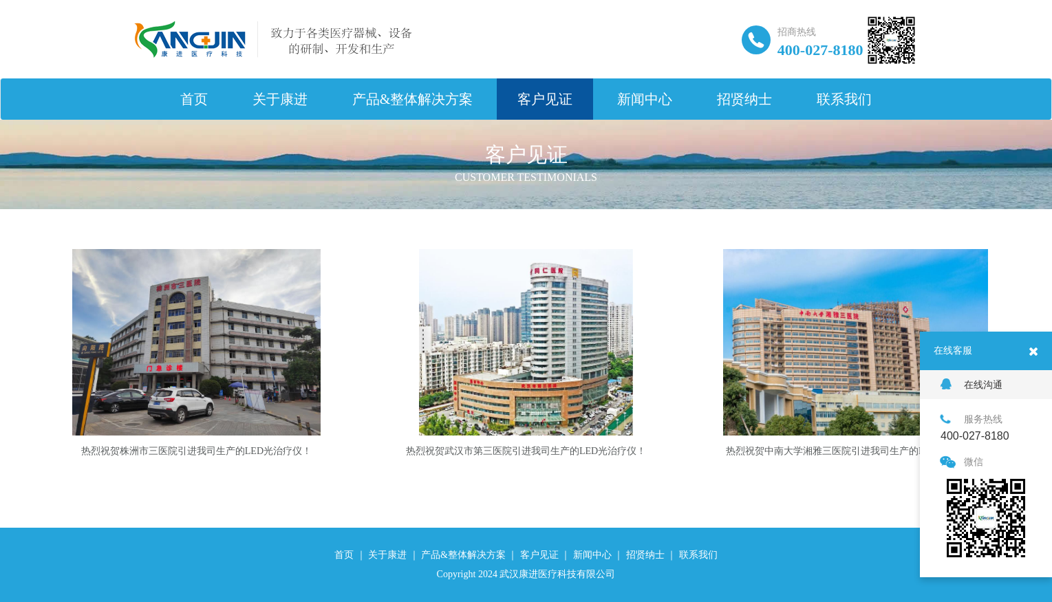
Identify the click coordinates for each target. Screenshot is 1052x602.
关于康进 (280, 99)
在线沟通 (971, 384)
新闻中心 (644, 99)
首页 (194, 99)
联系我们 (844, 99)
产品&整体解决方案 (412, 99)
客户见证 (544, 99)
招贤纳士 (744, 99)
